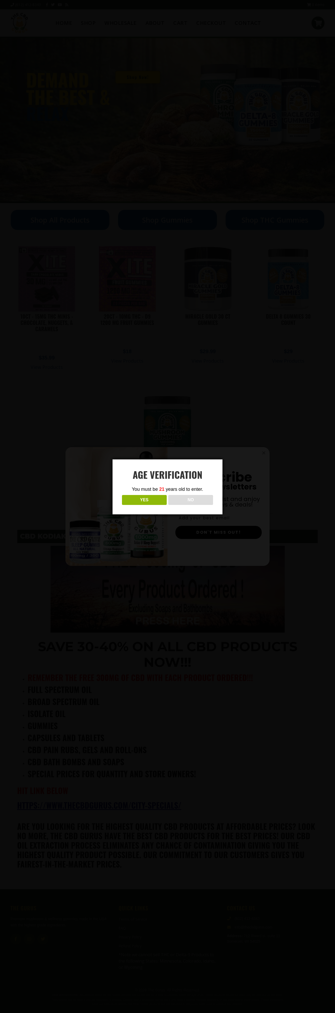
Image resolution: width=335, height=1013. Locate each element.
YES (144, 500)
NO (191, 500)
